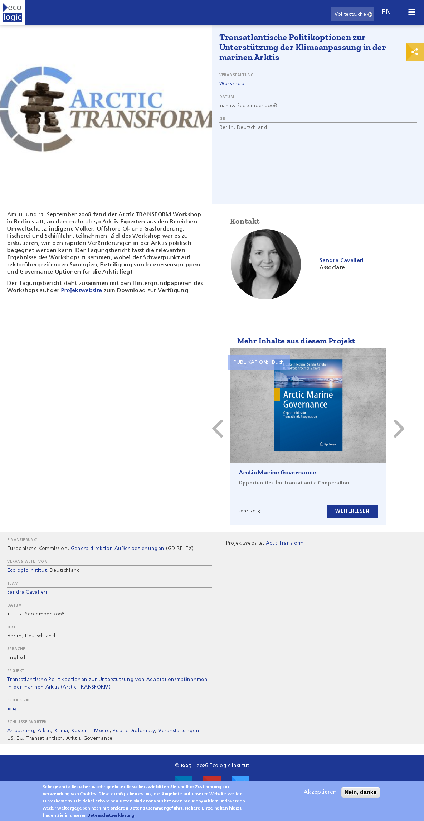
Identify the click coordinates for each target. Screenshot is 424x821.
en (386, 12)
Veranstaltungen (178, 730)
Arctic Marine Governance (277, 472)
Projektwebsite (81, 291)
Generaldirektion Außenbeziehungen (118, 548)
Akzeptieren (320, 793)
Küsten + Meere (90, 730)
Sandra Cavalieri (27, 592)
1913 (11, 708)
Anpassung (20, 730)
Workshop (232, 83)
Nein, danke (361, 792)
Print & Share (415, 52)
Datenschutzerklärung (110, 816)
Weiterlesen (352, 511)
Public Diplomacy (134, 730)
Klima (61, 730)
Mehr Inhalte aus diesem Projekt (296, 341)
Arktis (45, 730)
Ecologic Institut (27, 570)
